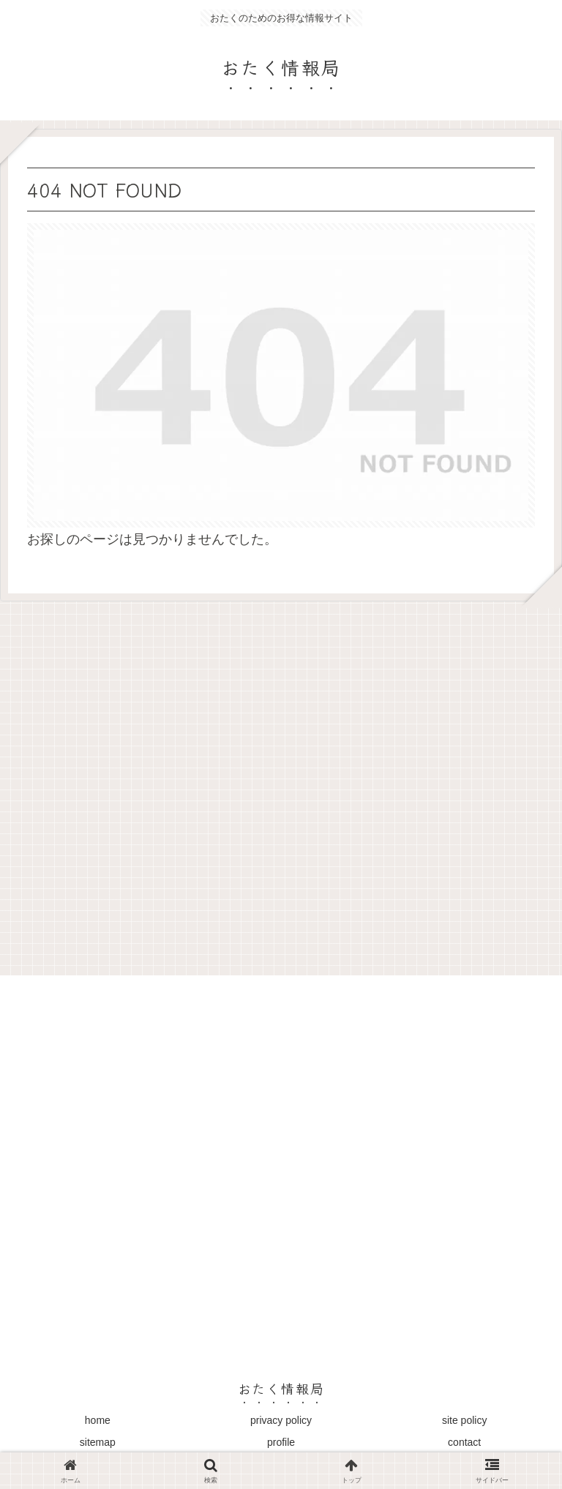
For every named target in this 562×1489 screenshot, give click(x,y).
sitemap (98, 1442)
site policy (464, 1420)
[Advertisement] (281, 783)
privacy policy (281, 1420)
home (97, 1420)
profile (281, 1442)
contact (464, 1442)
